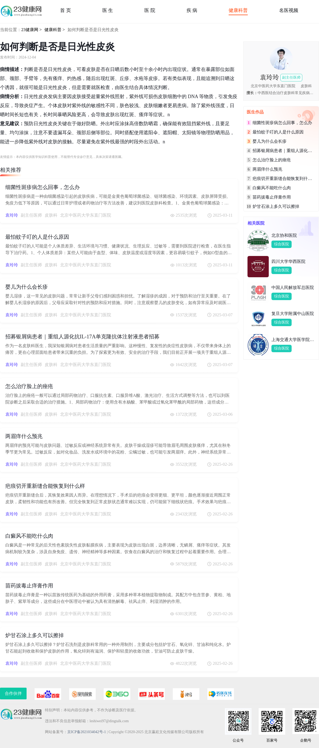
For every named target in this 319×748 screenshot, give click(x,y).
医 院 (149, 10)
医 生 (107, 10)
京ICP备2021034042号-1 (86, 732)
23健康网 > (31, 29)
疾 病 (192, 10)
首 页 (65, 10)
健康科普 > (54, 29)
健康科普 (238, 10)
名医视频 (288, 10)
